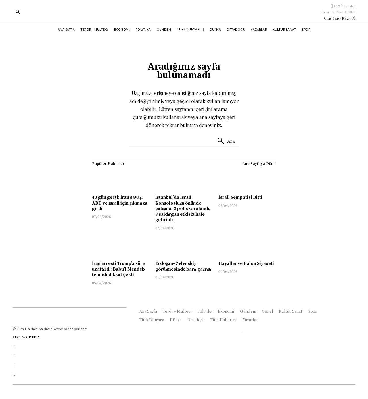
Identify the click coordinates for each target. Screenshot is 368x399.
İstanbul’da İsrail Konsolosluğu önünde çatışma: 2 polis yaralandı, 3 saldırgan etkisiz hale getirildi (182, 208)
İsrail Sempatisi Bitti (240, 197)
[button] (18, 12)
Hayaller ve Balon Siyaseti (246, 263)
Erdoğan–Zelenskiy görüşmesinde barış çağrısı (183, 266)
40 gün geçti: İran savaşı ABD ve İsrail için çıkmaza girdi (119, 202)
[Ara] (226, 141)
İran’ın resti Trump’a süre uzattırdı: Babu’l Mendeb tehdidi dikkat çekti (118, 268)
